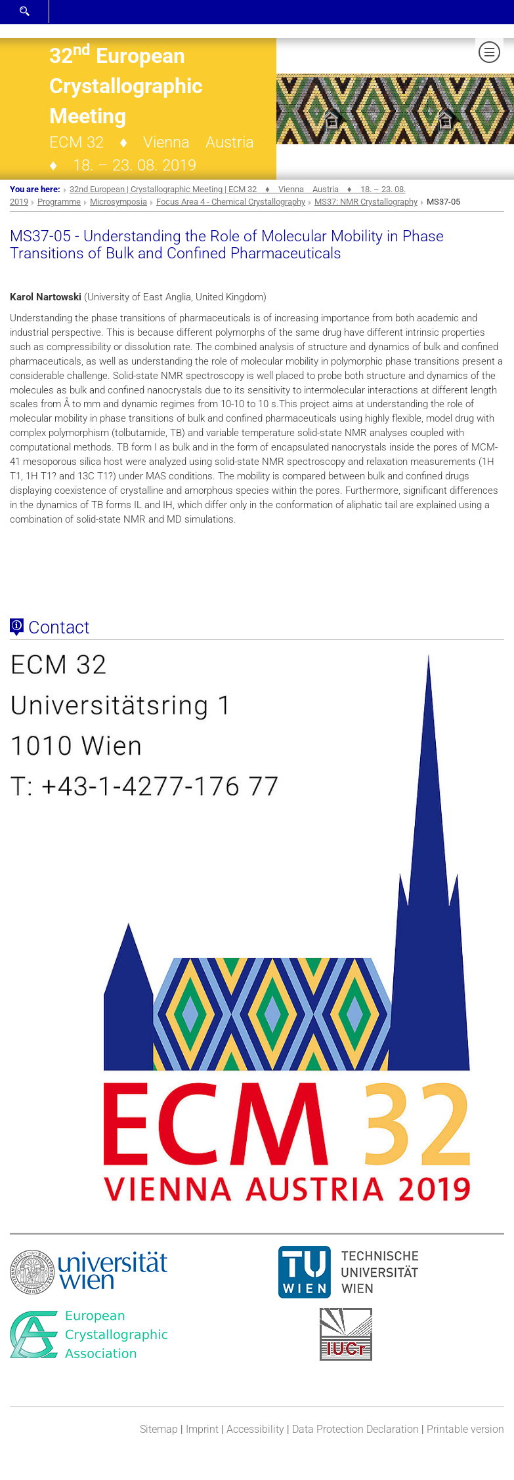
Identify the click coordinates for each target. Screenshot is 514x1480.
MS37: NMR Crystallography (366, 202)
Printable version (465, 1429)
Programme (59, 202)
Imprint (202, 1429)
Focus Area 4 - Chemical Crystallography (230, 202)
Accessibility (255, 1429)
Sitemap (159, 1429)
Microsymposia (118, 202)
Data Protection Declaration (355, 1429)
